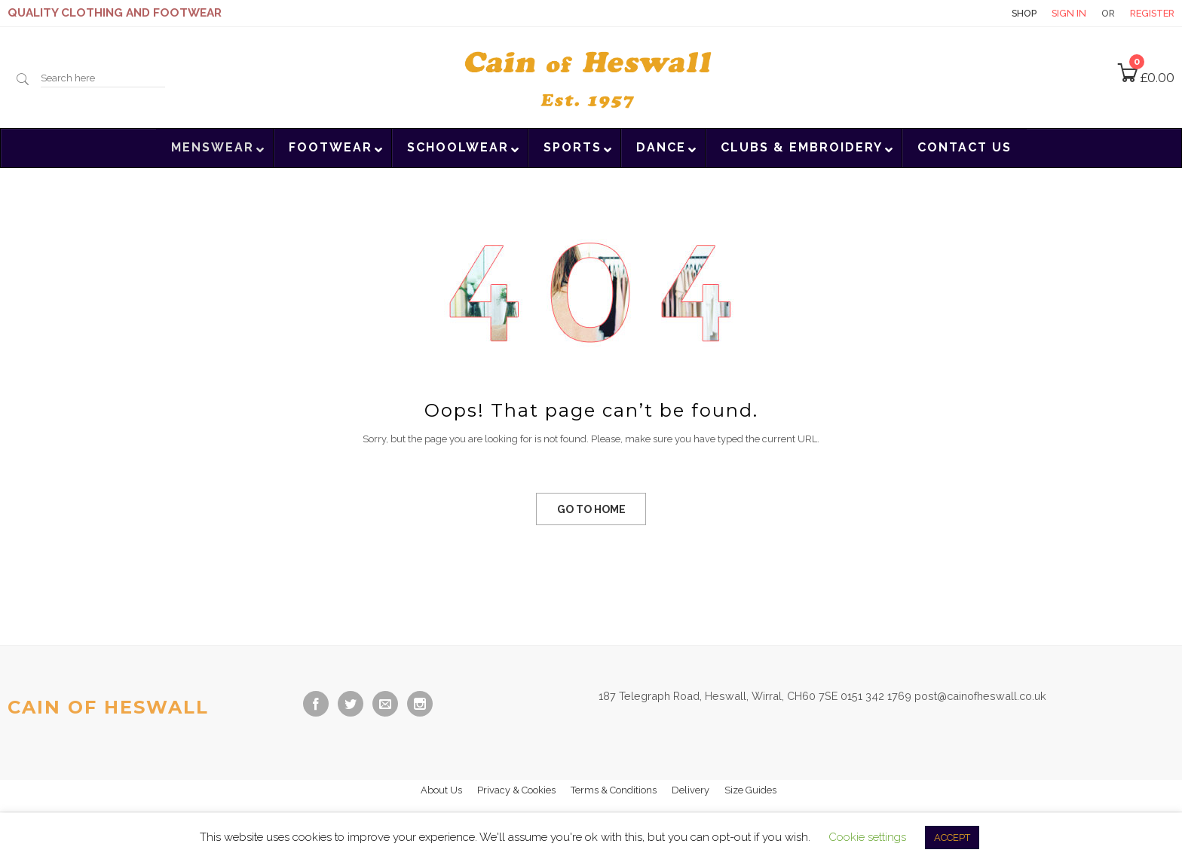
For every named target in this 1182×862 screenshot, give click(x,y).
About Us (441, 790)
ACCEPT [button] (952, 837)
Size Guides (750, 790)
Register (1152, 13)
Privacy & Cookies (516, 790)
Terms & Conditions (614, 790)
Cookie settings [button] (867, 837)
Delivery (690, 790)
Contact (970, 13)
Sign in (1069, 13)
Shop (1024, 13)
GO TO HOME (591, 509)
